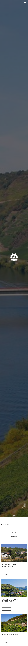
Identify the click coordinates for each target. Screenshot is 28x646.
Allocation (14, 536)
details (6, 574)
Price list (14, 532)
